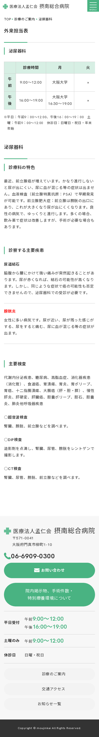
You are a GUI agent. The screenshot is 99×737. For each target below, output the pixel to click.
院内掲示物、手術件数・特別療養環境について (49, 594)
